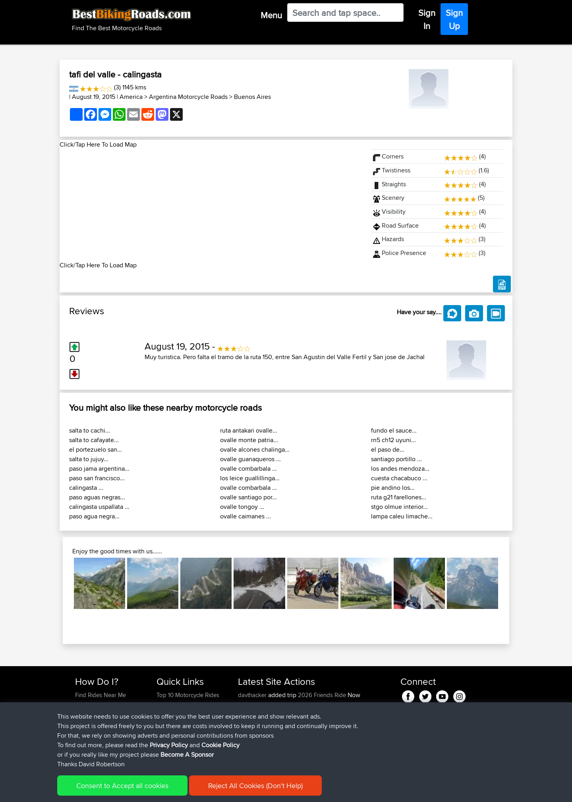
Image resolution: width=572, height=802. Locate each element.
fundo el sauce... (394, 430)
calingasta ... (86, 487)
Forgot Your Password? (105, 723)
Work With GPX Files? (102, 714)
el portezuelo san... (95, 449)
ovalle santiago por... (248, 497)
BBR (292, 704)
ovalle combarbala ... (248, 468)
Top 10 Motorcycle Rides (188, 695)
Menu (271, 15)
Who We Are (173, 723)
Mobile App (324, 714)
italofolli (248, 714)
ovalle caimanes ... (245, 516)
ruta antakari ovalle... (248, 430)
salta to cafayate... (94, 439)
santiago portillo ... (396, 459)
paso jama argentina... (99, 468)
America (131, 96)
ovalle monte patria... (249, 439)
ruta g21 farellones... (398, 497)
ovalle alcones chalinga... (255, 449)
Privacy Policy (169, 776)
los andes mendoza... (400, 468)
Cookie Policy (220, 776)
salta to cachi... (89, 430)
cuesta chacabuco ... (399, 478)
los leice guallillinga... (250, 478)
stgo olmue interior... (399, 506)
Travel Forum (173, 704)
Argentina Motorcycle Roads (188, 96)
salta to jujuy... (88, 459)
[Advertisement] (210, 205)
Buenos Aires (252, 96)
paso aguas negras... (97, 497)
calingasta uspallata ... (99, 506)
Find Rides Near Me (100, 695)
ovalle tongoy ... (242, 506)
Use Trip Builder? (97, 704)
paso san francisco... (97, 478)
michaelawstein (258, 733)
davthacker (253, 695)
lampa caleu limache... (402, 516)
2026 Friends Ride (322, 695)
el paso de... (387, 449)
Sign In (426, 19)
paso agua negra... (94, 516)
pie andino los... (393, 487)
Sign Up (454, 19)
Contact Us (171, 733)
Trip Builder (171, 714)
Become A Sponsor (100, 733)
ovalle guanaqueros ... (250, 459)
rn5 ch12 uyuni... (393, 439)
